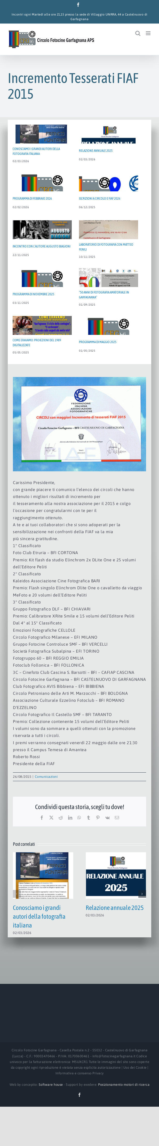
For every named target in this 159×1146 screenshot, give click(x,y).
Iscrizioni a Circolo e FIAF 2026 (99, 198)
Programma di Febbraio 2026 (32, 198)
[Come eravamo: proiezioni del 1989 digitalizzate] (42, 334)
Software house (51, 1085)
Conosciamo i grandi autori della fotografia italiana (39, 916)
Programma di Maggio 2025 (97, 342)
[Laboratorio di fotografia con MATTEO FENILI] (108, 239)
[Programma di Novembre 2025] (42, 286)
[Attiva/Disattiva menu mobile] (149, 33)
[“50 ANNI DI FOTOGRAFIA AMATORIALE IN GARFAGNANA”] (108, 286)
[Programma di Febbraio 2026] (42, 191)
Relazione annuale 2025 (115, 907)
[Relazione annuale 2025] (116, 854)
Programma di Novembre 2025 (33, 294)
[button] (17, 894)
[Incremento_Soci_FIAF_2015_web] (79, 424)
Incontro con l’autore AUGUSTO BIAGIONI (41, 246)
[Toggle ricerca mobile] (138, 33)
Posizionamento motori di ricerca (123, 1085)
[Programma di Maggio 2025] (108, 334)
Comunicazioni (46, 777)
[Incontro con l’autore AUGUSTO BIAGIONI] (42, 239)
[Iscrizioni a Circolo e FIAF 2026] (108, 191)
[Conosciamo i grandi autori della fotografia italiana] (43, 854)
